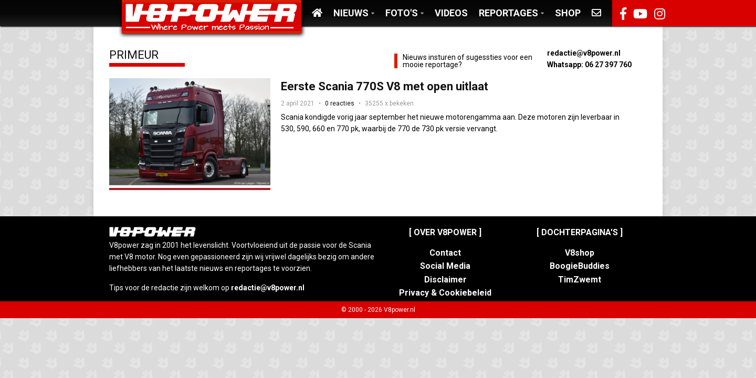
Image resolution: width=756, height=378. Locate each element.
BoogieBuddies (580, 266)
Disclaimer (445, 280)
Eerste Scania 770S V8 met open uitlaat (384, 86)
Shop (568, 12)
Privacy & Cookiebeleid (445, 293)
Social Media (445, 266)
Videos (451, 12)
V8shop (579, 253)
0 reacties (339, 103)
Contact (445, 253)
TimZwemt (579, 280)
